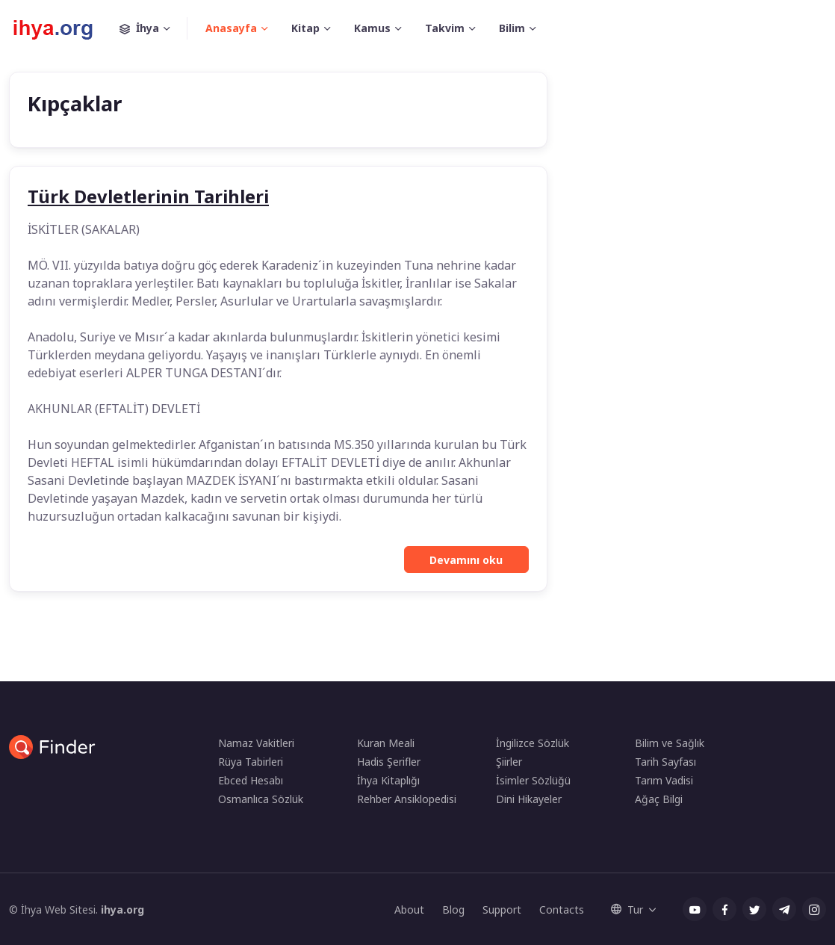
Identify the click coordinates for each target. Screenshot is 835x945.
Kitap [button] (305, 28)
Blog (453, 909)
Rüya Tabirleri (250, 762)
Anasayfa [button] (231, 28)
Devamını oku (466, 560)
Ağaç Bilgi (659, 799)
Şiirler (509, 762)
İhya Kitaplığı (388, 780)
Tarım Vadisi (664, 780)
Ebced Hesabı (250, 780)
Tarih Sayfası (665, 762)
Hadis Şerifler (388, 762)
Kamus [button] (372, 28)
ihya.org (122, 909)
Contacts (561, 909)
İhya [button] (153, 28)
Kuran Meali (386, 743)
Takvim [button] (445, 28)
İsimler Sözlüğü (533, 780)
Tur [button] (627, 909)
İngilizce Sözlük (532, 743)
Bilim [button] (512, 28)
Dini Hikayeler (529, 799)
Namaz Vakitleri (256, 743)
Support (501, 909)
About (409, 909)
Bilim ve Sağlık (669, 743)
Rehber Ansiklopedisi (406, 799)
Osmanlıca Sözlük (260, 799)
